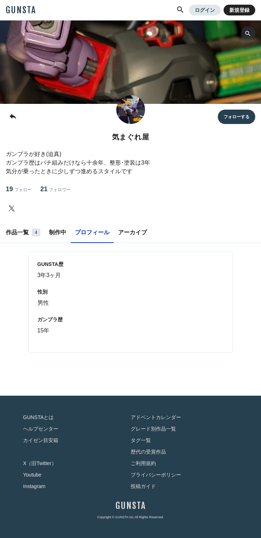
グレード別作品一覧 (153, 429)
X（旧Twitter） (40, 463)
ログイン (205, 10)
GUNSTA (21, 10)
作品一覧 (23, 232)
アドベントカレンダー (156, 417)
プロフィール (92, 232)
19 (19, 189)
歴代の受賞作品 (148, 452)
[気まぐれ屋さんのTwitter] (13, 208)
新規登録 (239, 10)
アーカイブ (132, 232)
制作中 (57, 232)
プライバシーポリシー (156, 475)
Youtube (32, 475)
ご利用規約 (143, 463)
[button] (180, 10)
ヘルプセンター (40, 429)
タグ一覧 (141, 440)
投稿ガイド (143, 486)
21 (55, 189)
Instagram (34, 486)
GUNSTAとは (38, 417)
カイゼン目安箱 (40, 440)
